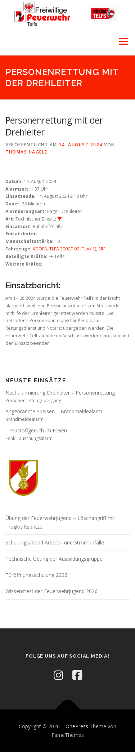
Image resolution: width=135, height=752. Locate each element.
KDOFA (40, 249)
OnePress (77, 726)
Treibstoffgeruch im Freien (36, 430)
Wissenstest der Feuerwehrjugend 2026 (51, 591)
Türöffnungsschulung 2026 (36, 574)
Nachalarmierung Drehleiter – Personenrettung (60, 392)
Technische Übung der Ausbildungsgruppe (54, 558)
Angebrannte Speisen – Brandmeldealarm (53, 411)
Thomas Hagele (26, 152)
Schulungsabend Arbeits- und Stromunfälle (54, 542)
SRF (101, 249)
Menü (123, 42)
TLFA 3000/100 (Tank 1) (72, 249)
